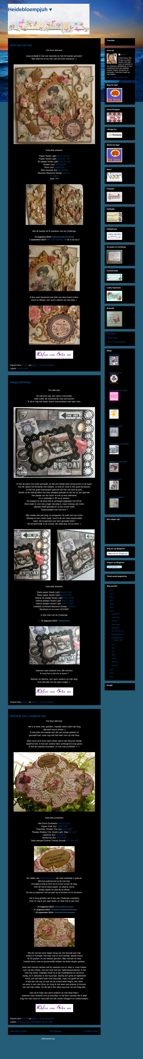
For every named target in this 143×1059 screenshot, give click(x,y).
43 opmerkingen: (47, 702)
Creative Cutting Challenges (64, 910)
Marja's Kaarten (116, 426)
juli (113, 644)
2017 (112, 600)
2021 (112, 590)
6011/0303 (67, 829)
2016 (112, 604)
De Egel (20, 1022)
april (113, 655)
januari (114, 665)
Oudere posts (91, 1031)
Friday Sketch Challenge (63, 237)
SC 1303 (73, 832)
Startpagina (111, 333)
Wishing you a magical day (28, 716)
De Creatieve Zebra (64, 907)
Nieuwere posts (18, 1031)
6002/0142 (61, 835)
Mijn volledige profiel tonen (117, 77)
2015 (112, 607)
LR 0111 (67, 173)
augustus (115, 628)
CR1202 (72, 606)
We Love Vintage (55, 240)
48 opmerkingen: (47, 1018)
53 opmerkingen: (47, 365)
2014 (112, 611)
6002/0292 (60, 167)
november (116, 617)
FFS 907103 (72, 841)
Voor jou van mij (21, 45)
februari (115, 662)
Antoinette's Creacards (119, 444)
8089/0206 (62, 826)
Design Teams (112, 338)
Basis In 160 (66, 592)
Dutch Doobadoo (47, 878)
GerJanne (113, 408)
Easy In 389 (68, 598)
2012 (112, 673)
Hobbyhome (64, 621)
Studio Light (22, 368)
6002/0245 (60, 164)
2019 (112, 594)
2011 (112, 676)
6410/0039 (63, 170)
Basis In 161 (66, 595)
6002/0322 (62, 838)
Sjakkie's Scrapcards (118, 462)
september (116, 624)
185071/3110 (64, 823)
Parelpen (54, 176)
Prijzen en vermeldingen (116, 342)
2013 (112, 670)
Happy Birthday (20, 382)
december (116, 614)
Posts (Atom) (61, 1039)
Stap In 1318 (67, 601)
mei (113, 651)
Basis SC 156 (63, 156)
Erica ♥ (124, 54)
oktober (115, 621)
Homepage (55, 1031)
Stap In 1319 (67, 603)
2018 (112, 597)
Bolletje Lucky (115, 373)
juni (113, 648)
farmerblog (114, 355)
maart (114, 658)
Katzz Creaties (115, 479)
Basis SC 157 (63, 159)
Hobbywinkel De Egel (118, 390)
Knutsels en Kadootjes (65, 912)
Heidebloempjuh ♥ (30, 9)
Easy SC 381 (65, 161)
